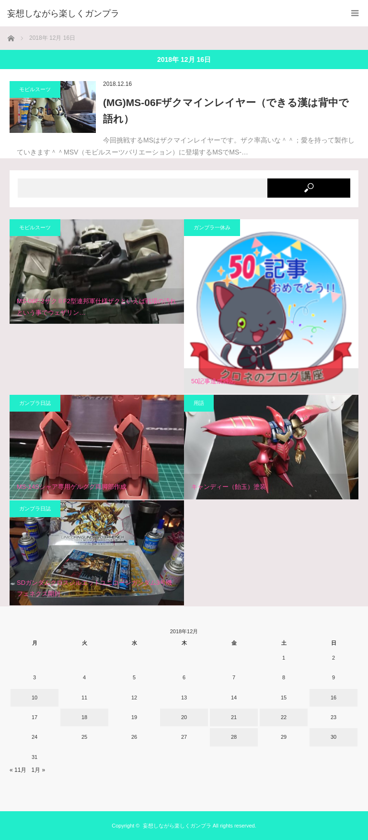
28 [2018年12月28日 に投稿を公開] (234, 737)
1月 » (38, 770)
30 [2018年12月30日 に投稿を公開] (333, 737)
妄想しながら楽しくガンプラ (177, 825)
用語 (199, 403)
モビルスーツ (35, 89)
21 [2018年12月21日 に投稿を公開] (234, 717)
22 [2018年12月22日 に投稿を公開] (284, 717)
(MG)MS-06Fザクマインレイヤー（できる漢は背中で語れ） (226, 110)
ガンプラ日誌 (35, 403)
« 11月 (18, 770)
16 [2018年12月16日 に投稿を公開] (333, 697)
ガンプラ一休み (212, 227)
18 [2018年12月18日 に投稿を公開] (84, 717)
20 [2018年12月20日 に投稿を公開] (184, 717)
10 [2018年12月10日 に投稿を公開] (34, 697)
